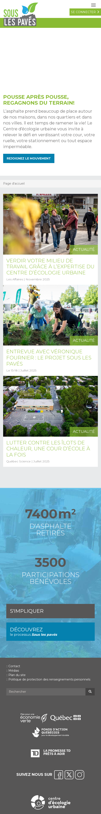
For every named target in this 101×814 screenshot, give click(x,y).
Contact (14, 666)
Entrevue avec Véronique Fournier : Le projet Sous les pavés (48, 357)
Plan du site (17, 675)
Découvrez (50, 631)
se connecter (85, 12)
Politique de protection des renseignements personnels (49, 679)
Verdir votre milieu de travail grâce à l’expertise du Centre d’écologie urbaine (50, 267)
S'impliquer (26, 611)
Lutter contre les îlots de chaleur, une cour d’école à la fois (48, 449)
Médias (13, 670)
